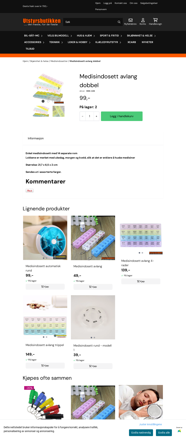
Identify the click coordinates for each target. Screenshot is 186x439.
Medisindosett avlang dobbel (85, 61)
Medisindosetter (59, 61)
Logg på (108, 3)
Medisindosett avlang (87, 266)
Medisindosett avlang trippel (45, 345)
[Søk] (93, 22)
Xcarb (132, 42)
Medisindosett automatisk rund (43, 268)
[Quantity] (89, 116)
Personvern (101, 9)
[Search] (119, 22)
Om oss (133, 3)
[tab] (43, 101)
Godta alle (164, 432)
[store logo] (42, 22)
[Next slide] (59, 88)
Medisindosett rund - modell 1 (92, 348)
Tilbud (30, 48)
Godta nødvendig (141, 432)
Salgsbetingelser (149, 3)
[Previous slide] (38, 88)
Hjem (98, 3)
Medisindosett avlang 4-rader (137, 263)
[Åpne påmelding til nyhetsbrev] (130, 22)
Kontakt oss (121, 3)
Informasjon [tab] (36, 138)
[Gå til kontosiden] (143, 22)
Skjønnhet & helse (39, 61)
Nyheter (147, 42)
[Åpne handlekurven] (155, 22)
